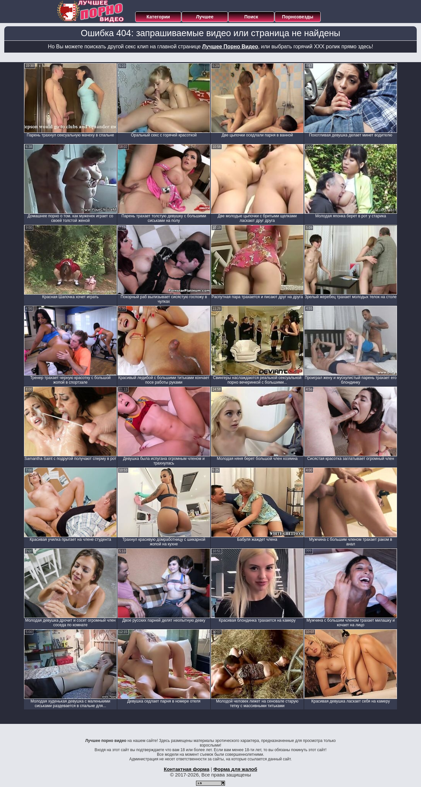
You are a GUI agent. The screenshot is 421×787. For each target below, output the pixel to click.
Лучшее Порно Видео (230, 46)
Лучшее (204, 16)
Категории (158, 16)
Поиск (251, 16)
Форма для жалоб (235, 769)
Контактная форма (187, 769)
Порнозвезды (297, 16)
